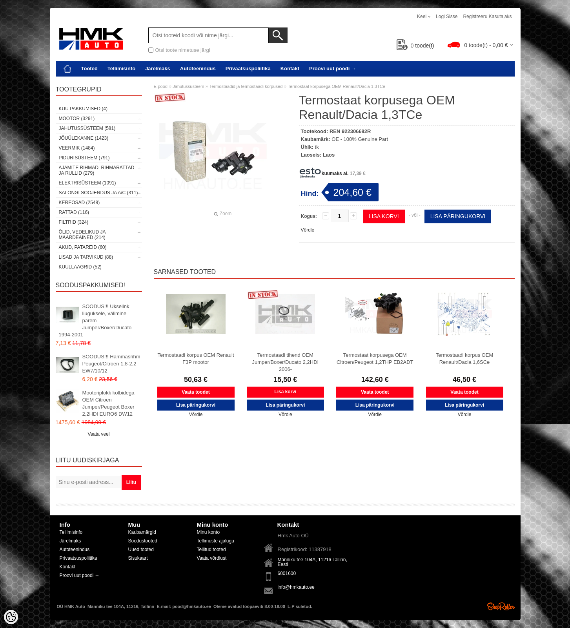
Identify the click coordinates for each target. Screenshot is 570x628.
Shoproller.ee (501, 606)
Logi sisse (446, 16)
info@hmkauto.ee (296, 587)
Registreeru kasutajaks (487, 16)
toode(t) (415, 45)
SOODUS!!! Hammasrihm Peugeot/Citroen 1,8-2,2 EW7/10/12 (111, 364)
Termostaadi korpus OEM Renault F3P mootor (195, 358)
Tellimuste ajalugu (215, 541)
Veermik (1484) (77, 148)
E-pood (161, 86)
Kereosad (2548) (79, 202)
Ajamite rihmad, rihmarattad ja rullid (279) (97, 170)
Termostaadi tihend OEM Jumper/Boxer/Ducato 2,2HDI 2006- (285, 362)
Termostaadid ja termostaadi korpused (245, 86)
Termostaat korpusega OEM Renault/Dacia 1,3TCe (336, 86)
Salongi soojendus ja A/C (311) (98, 192)
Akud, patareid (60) (83, 247)
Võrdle (308, 230)
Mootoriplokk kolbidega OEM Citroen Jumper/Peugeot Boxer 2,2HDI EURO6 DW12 (108, 403)
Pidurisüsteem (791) (84, 158)
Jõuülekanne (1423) (84, 138)
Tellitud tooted (211, 549)
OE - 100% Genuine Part (359, 139)
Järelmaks (157, 68)
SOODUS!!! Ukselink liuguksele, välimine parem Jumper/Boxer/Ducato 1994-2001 (95, 320)
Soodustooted (142, 541)
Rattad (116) (74, 212)
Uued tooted (141, 549)
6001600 (287, 573)
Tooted (89, 68)
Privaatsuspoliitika (248, 68)
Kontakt (289, 68)
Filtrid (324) (74, 222)
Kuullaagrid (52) (80, 267)
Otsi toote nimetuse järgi (182, 50)
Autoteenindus (198, 68)
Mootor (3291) (77, 118)
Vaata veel (99, 434)
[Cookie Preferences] (11, 617)
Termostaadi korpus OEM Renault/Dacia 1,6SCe (465, 358)
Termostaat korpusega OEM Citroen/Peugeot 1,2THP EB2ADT (375, 358)
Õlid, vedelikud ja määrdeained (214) (82, 234)
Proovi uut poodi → (332, 68)
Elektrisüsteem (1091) (87, 183)
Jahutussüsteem (188, 86)
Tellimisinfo (121, 68)
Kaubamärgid (142, 532)
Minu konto (208, 532)
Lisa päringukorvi (458, 216)
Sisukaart (138, 558)
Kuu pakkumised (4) (83, 108)
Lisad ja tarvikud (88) (86, 257)
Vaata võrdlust (212, 558)
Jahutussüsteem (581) (87, 128)
